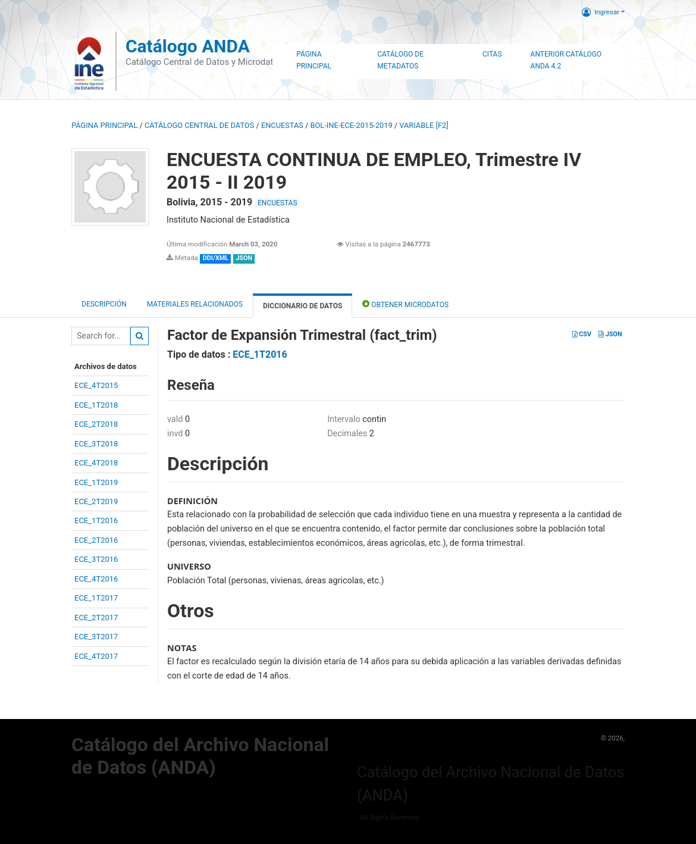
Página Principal (313, 60)
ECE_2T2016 (96, 540)
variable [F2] (423, 125)
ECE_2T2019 (96, 501)
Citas (492, 54)
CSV (581, 334)
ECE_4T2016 (96, 578)
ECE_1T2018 (96, 405)
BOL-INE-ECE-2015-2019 (352, 125)
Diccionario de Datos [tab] (302, 306)
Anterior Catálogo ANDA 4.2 (566, 60)
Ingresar (600, 12)
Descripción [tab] (104, 304)
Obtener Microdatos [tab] (405, 304)
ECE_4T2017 (96, 656)
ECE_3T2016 (96, 559)
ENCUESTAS (282, 125)
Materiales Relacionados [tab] (195, 304)
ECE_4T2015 (96, 385)
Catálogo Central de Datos (199, 125)
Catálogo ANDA (188, 46)
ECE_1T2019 (96, 482)
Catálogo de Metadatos (400, 60)
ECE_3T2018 (96, 443)
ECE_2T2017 (96, 617)
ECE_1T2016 (96, 520)
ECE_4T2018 (96, 462)
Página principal (104, 125)
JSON (610, 334)
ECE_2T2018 (96, 424)
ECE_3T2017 (96, 636)
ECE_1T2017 (96, 597)
